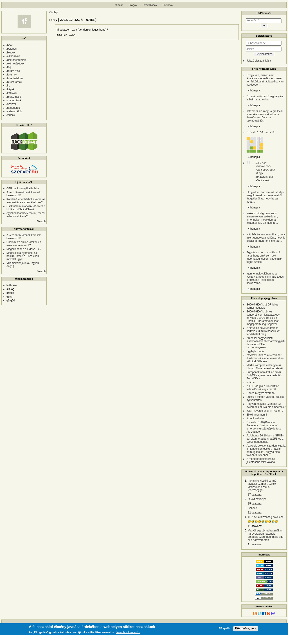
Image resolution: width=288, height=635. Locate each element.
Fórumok (167, 5)
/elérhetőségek (15, 63)
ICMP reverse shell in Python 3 (265, 410)
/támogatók (13, 107)
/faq (9, 67)
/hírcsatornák (14, 82)
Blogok (133, 5)
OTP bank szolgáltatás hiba (23, 188)
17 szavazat (255, 494)
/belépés (12, 48)
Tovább (41, 221)
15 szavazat (255, 503)
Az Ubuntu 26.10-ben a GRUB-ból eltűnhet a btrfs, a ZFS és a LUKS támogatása (265, 438)
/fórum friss (13, 71)
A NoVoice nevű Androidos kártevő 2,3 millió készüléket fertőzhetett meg (263, 331)
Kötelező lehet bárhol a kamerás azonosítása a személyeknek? (26, 201)
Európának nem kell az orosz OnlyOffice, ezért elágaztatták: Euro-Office (264, 375)
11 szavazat (255, 526)
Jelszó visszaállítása (258, 60)
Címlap (119, 5)
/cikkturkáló (13, 56)
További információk (128, 633)
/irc (8, 85)
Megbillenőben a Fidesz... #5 (24, 249)
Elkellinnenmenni (256, 414)
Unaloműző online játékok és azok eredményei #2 (24, 244)
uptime (250, 382)
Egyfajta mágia (255, 351)
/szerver (11, 104)
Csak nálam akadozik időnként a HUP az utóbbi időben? (26, 208)
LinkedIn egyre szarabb (260, 393)
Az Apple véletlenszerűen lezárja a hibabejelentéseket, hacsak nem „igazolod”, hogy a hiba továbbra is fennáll (265, 450)
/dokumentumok (16, 60)
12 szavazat (255, 512)
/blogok (11, 52)
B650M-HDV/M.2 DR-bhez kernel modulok (262, 306)
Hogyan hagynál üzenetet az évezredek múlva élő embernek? (265, 405)
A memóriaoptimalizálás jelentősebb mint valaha (260, 460)
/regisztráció (14, 96)
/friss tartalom (15, 78)
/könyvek (12, 93)
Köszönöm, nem (245, 629)
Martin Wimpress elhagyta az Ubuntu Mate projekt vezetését (264, 367)
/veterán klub (14, 111)
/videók (11, 115)
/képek (10, 89)
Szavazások (149, 5)
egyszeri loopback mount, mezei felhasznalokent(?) (26, 215)
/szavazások (14, 100)
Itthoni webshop (255, 418)
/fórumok (12, 74)
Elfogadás (225, 629)
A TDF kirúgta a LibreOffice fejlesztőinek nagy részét (262, 388)
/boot (10, 45)
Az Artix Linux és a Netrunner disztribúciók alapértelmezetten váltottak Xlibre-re (265, 358)
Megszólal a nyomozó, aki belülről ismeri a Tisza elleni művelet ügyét (23, 256)
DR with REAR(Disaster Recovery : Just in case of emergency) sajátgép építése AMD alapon (263, 427)
